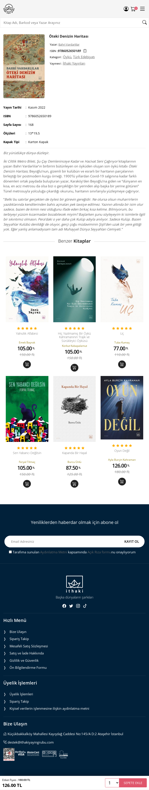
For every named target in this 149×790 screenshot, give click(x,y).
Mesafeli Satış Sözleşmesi (29, 646)
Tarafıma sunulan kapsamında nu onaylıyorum (72, 552)
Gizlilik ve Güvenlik (24, 660)
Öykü (67, 57)
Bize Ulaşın (18, 631)
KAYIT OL (131, 541)
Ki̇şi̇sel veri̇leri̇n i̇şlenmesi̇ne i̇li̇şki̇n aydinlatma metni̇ (49, 708)
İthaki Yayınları (74, 63)
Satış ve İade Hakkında (27, 653)
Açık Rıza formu (99, 552)
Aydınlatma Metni (53, 552)
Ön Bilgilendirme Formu (28, 667)
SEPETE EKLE (133, 783)
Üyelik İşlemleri (21, 694)
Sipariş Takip (19, 639)
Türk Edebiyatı (84, 57)
